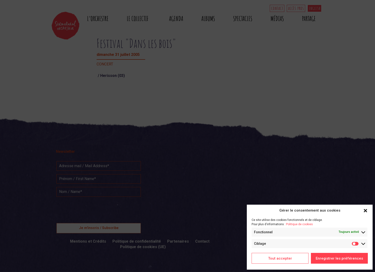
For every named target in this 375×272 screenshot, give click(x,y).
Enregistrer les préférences (339, 258)
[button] (365, 210)
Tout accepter (280, 258)
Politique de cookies (299, 224)
